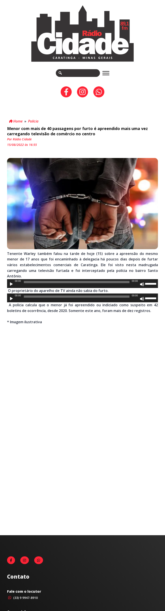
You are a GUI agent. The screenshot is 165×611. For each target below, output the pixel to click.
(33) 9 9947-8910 (22, 598)
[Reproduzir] (11, 284)
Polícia (33, 121)
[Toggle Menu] (105, 73)
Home (15, 121)
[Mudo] (142, 284)
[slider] (76, 282)
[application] (82, 283)
